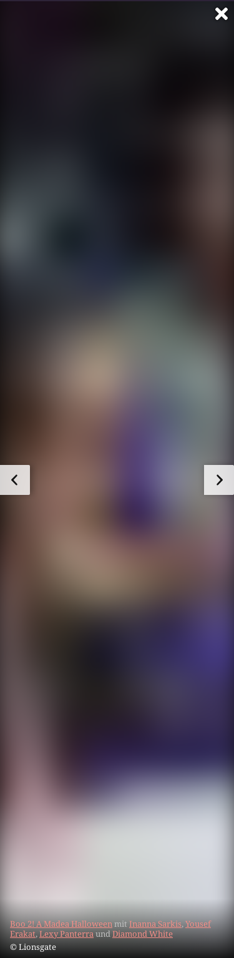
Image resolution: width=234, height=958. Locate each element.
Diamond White (142, 933)
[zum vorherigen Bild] (15, 480)
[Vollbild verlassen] (221, 13)
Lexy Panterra (66, 933)
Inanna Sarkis (155, 923)
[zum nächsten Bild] (219, 480)
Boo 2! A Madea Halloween (61, 923)
